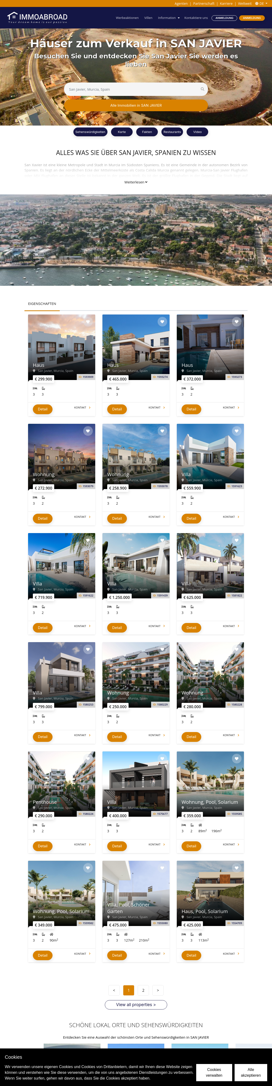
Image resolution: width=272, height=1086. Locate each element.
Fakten (147, 132)
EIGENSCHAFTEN (42, 303)
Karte (122, 132)
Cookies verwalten (214, 1072)
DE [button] (260, 3)
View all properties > (136, 1005)
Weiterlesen (135, 182)
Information (167, 18)
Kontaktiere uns (196, 18)
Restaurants (172, 132)
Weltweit (245, 3)
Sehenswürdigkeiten (90, 132)
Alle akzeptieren (251, 1072)
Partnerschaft (204, 3)
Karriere (226, 3)
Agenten (181, 3)
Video (197, 132)
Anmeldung (225, 18)
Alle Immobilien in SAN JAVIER (136, 105)
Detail (42, 409)
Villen (148, 18)
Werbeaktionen (127, 18)
